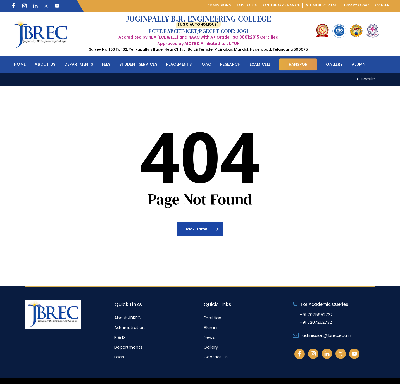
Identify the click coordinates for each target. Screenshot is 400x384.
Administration (129, 327)
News (209, 337)
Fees (119, 357)
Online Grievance (281, 5)
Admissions (219, 5)
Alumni (210, 327)
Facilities (212, 318)
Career (382, 5)
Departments (128, 347)
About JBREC (127, 318)
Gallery (211, 347)
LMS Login (247, 5)
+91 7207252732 (316, 322)
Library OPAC (356, 5)
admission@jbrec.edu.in (326, 335)
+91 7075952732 (316, 315)
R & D (119, 337)
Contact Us (216, 357)
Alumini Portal (321, 5)
